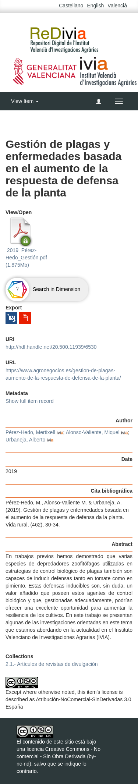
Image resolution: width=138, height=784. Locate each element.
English (95, 5)
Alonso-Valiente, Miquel (93, 432)
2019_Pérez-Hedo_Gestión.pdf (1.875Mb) (26, 242)
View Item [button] (25, 101)
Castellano (71, 5)
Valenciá (117, 5)
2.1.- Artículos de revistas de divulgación (52, 664)
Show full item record (30, 401)
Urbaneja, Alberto (25, 440)
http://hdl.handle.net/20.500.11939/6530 (51, 347)
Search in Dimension (43, 289)
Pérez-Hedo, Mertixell (30, 432)
